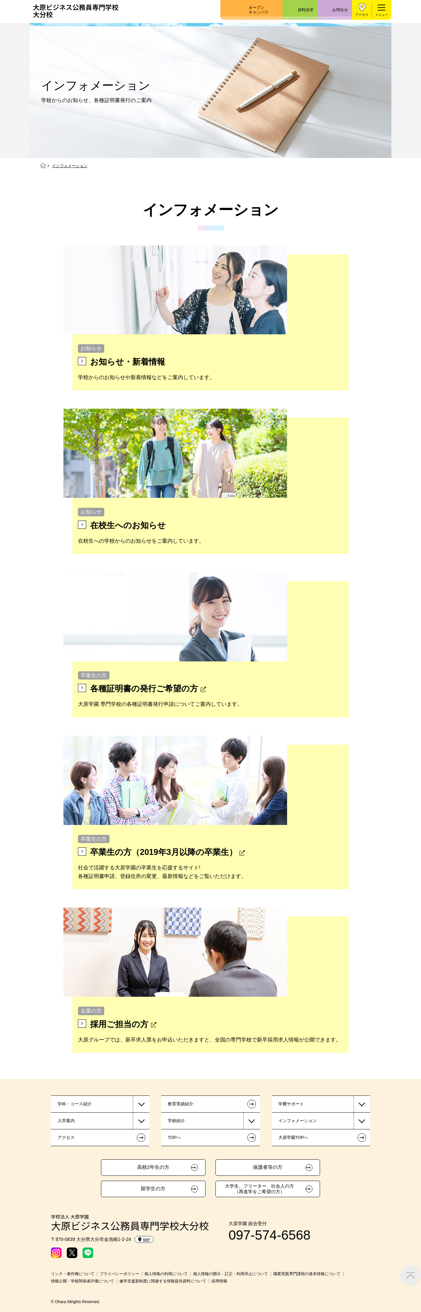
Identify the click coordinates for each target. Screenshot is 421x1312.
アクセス (361, 14)
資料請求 (305, 10)
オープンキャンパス (258, 9)
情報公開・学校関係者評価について (82, 1281)
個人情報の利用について (166, 1274)
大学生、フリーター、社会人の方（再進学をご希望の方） (259, 1188)
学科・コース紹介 (75, 1103)
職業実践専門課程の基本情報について (306, 1274)
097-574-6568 (269, 1235)
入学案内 (66, 1120)
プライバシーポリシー (119, 1274)
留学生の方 (153, 1188)
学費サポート (291, 1103)
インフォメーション (297, 1120)
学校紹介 (176, 1120)
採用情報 (219, 1281)
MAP (144, 1239)
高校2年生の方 (153, 1167)
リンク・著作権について (72, 1274)
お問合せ (340, 10)
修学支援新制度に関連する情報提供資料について (162, 1281)
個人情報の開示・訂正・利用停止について (230, 1274)
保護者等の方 (268, 1167)
